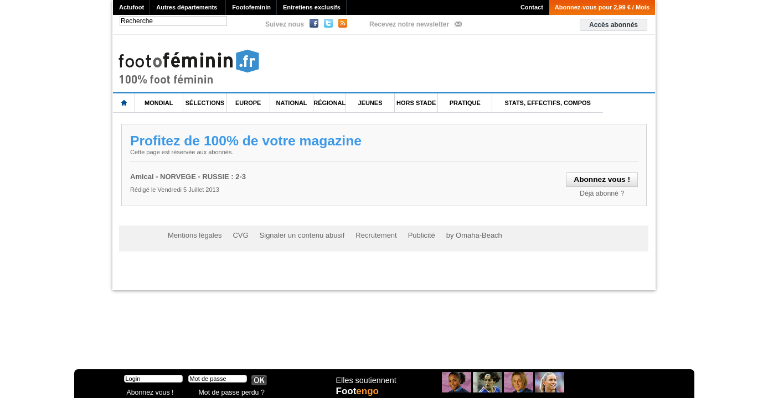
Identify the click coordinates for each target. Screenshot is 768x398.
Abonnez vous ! (148, 389)
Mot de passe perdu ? (228, 389)
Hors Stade (416, 103)
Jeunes (370, 103)
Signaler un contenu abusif (293, 233)
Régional (329, 103)
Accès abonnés (613, 25)
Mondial (159, 103)
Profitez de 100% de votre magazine (247, 140)
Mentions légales (193, 233)
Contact (531, 7)
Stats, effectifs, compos (548, 103)
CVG (236, 233)
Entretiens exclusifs (312, 7)
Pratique (465, 103)
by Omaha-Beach (455, 233)
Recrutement (363, 233)
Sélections (204, 103)
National (291, 103)
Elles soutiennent (365, 379)
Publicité (405, 233)
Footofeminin (251, 7)
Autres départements (186, 7)
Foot (359, 390)
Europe (248, 103)
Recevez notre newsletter (409, 24)
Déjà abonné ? (603, 192)
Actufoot (131, 7)
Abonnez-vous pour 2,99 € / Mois (602, 7)
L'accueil (124, 103)
